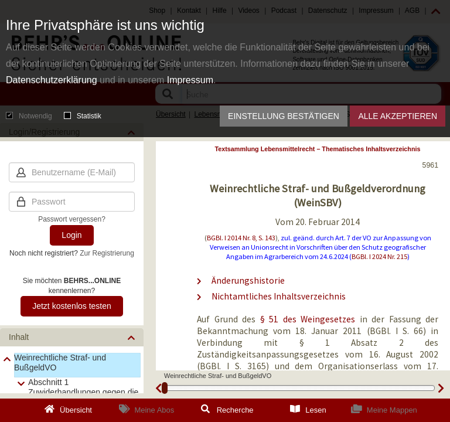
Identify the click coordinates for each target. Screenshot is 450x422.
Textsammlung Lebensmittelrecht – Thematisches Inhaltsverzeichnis (318, 148)
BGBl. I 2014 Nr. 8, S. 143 (241, 237)
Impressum (190, 80)
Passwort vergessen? (71, 219)
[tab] (72, 337)
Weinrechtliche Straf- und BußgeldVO (60, 362)
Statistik (82, 116)
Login (71, 235)
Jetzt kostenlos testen (71, 306)
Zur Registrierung (107, 253)
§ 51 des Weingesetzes (310, 319)
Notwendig (29, 116)
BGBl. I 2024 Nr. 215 (379, 256)
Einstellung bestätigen (283, 116)
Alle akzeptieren (397, 116)
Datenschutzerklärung (51, 80)
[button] (72, 337)
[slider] (165, 388)
